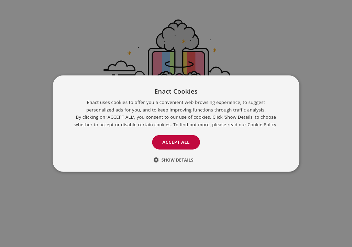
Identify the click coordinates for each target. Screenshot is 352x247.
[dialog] (176, 123)
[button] (176, 159)
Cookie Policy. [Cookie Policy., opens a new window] (262, 124)
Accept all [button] (176, 142)
